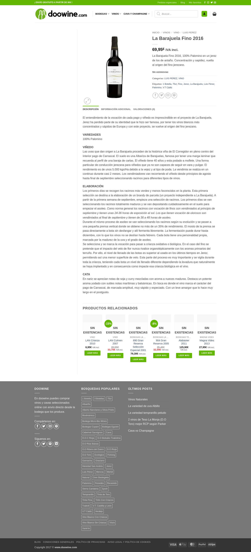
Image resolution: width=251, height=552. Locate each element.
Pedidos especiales (167, 2)
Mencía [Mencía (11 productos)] (99, 472)
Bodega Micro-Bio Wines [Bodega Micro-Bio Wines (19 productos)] (94, 421)
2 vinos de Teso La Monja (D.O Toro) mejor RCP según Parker (147, 422)
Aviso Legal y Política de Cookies (129, 542)
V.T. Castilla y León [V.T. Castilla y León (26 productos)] (102, 505)
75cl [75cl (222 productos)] (109, 398)
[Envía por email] (168, 95)
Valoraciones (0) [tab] (144, 109)
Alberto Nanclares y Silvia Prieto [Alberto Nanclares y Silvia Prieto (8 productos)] (98, 410)
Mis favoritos (195, 2)
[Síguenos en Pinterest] (50, 444)
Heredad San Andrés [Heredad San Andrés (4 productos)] (92, 466)
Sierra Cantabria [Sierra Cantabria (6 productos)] (90, 488)
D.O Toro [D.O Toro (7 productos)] (86, 455)
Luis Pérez (209, 84)
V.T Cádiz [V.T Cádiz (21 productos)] (87, 511)
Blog (183, 2)
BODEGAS (102, 13)
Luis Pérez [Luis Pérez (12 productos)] (87, 472)
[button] (204, 14)
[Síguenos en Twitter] (212, 2)
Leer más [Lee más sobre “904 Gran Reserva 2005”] (161, 355)
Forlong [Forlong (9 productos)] (111, 455)
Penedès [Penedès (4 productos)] (99, 483)
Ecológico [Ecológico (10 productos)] (99, 455)
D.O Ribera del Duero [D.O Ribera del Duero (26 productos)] (93, 449)
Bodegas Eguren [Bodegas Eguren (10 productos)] (110, 426)
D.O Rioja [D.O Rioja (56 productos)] (112, 449)
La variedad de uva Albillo (144, 406)
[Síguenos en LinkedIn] (56, 444)
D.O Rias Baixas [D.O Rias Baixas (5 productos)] (90, 443)
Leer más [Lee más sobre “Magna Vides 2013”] (206, 353)
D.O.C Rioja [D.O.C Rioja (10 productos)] (88, 438)
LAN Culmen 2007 (115, 342)
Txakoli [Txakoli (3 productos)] (86, 505)
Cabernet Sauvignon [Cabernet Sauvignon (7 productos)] (92, 432)
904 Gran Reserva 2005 (161, 342)
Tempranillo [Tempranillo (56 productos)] (88, 494)
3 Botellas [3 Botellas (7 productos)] (99, 398)
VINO (176, 32)
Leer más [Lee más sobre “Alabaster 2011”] (183, 355)
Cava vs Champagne (141, 430)
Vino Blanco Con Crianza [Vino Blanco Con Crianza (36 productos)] (94, 517)
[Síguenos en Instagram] (208, 2)
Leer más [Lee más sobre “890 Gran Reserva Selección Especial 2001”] (138, 359)
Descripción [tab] (91, 109)
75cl (175, 84)
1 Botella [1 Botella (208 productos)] (86, 398)
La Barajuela (196, 84)
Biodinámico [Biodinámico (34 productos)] (88, 415)
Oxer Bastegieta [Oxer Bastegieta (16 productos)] (101, 477)
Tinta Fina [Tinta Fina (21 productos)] (87, 500)
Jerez (186, 84)
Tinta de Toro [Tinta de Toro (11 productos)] (103, 494)
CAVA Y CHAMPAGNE (137, 13)
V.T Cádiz (167, 87)
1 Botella (167, 84)
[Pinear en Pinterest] (174, 95)
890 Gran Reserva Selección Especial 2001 (138, 345)
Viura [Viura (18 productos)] (112, 522)
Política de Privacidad (90, 542)
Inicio (156, 32)
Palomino (156, 87)
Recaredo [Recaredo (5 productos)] (112, 483)
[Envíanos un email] (215, 2)
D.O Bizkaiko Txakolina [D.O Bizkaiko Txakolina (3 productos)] (108, 438)
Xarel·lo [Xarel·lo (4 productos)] (86, 528)
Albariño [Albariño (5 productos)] (86, 404)
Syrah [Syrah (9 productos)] (105, 488)
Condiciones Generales (58, 542)
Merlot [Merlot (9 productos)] (110, 472)
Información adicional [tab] (116, 109)
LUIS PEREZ (189, 32)
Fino (180, 84)
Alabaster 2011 (184, 342)
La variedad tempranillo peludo (147, 412)
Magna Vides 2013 (207, 342)
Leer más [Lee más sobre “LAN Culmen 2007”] (115, 355)
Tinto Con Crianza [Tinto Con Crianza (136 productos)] (104, 500)
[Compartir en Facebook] (155, 95)
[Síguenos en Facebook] (205, 2)
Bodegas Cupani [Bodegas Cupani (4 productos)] (90, 426)
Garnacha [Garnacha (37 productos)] (87, 460)
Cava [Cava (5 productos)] (108, 432)
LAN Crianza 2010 (92, 342)
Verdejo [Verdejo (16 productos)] (99, 511)
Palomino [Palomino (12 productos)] (87, 483)
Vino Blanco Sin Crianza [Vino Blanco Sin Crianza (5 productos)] (94, 522)
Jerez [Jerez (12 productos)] (109, 466)
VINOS (116, 13)
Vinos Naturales (138, 399)
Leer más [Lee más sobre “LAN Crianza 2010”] (92, 353)
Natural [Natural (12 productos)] (86, 477)
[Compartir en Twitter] (161, 95)
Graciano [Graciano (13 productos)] (99, 460)
